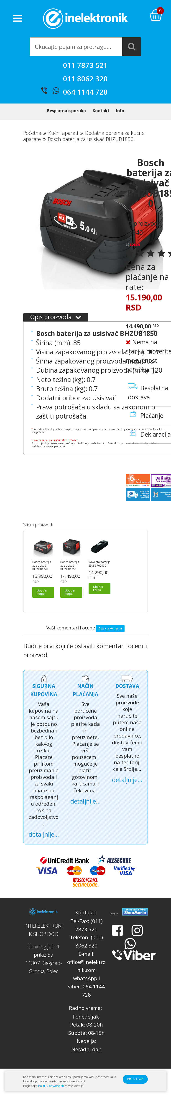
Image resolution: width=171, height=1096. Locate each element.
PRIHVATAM (135, 1079)
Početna (32, 140)
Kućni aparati (63, 140)
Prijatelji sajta (114, 922)
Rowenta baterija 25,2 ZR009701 (99, 571)
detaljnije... (44, 842)
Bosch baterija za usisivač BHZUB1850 (69, 573)
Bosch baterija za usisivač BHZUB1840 (41, 573)
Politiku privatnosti (51, 1086)
